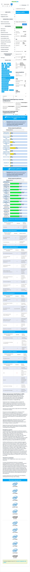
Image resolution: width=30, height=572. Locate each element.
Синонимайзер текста (8, 38)
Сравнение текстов (8, 32)
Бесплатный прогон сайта (8, 45)
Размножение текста (8, 36)
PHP (9, 65)
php (6, 65)
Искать (24, 24)
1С (2, 63)
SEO (3, 66)
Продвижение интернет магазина (6, 78)
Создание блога (5, 88)
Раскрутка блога (5, 83)
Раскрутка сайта (5, 86)
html (3, 65)
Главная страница (8, 14)
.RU (15, 1)
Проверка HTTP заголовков (8, 42)
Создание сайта (5, 90)
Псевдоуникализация (8, 49)
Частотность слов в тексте (8, 40)
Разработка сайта (5, 81)
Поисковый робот (5, 73)
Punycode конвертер (8, 47)
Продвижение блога (6, 75)
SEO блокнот (8, 28)
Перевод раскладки (8, 51)
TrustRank (7, 66)
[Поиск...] (6, 4)
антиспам (11, 90)
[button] (22, 5)
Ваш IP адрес (8, 30)
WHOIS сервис (8, 43)
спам (3, 91)
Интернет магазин (5, 70)
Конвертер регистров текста (8, 34)
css (5, 63)
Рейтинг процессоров (8, 21)
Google (9, 63)
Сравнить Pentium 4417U (17, 27)
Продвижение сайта (6, 79)
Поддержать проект (8, 16)
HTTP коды (8, 57)
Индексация (4, 68)
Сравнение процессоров (8, 23)
